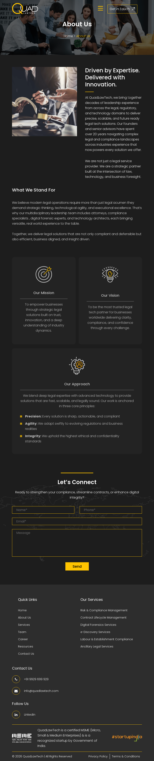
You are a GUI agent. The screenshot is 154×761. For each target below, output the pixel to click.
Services (24, 625)
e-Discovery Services (95, 632)
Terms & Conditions (126, 756)
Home (68, 36)
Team (22, 632)
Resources (25, 646)
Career (23, 639)
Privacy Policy (98, 756)
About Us (83, 36)
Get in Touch (122, 9)
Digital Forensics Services (98, 625)
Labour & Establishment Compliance (106, 639)
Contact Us (26, 654)
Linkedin (23, 714)
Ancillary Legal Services (96, 646)
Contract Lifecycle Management (103, 618)
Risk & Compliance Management (104, 610)
